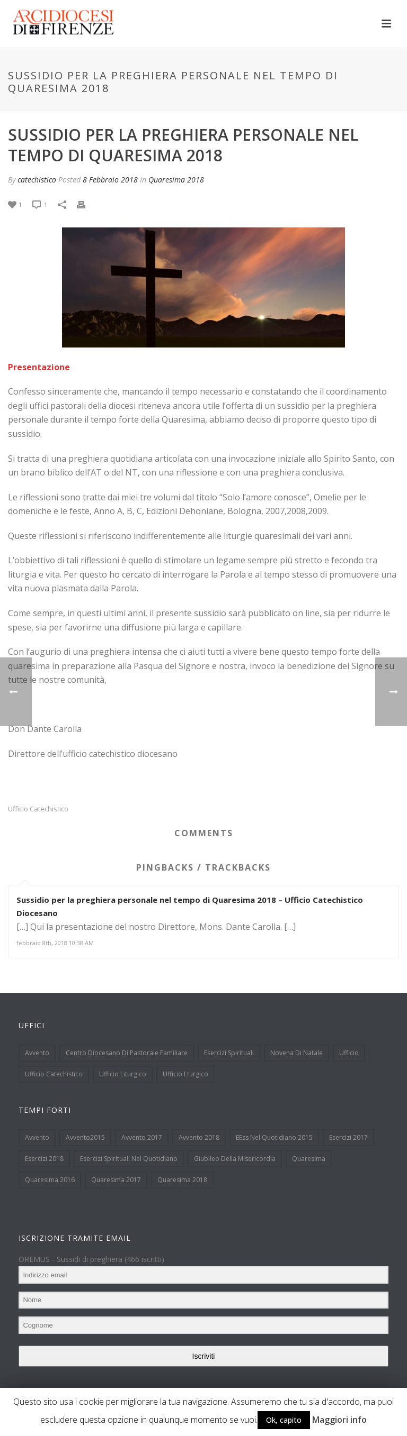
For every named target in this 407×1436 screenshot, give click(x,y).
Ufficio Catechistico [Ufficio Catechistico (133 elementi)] (54, 1073)
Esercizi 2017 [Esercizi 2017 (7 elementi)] (348, 1137)
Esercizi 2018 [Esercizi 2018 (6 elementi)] (44, 1158)
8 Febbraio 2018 (110, 180)
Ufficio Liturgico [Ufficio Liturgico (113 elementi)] (122, 1073)
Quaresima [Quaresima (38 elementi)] (308, 1158)
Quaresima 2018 (176, 180)
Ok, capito (284, 1420)
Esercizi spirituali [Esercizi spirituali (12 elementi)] (229, 1052)
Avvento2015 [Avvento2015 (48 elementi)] (85, 1137)
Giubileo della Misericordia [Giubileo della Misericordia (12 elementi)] (235, 1158)
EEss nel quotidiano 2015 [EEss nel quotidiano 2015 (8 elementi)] (274, 1137)
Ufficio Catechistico (38, 809)
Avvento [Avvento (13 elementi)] (37, 1052)
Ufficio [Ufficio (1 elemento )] (349, 1052)
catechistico (36, 180)
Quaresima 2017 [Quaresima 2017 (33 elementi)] (116, 1179)
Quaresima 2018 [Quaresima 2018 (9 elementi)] (182, 1179)
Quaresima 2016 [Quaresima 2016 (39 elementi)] (50, 1179)
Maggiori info (339, 1419)
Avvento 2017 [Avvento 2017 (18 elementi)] (141, 1137)
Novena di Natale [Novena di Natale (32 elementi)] (296, 1052)
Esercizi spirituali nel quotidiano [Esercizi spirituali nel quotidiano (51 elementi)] (129, 1158)
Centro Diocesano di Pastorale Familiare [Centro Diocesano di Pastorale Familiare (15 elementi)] (127, 1052)
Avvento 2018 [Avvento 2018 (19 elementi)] (199, 1137)
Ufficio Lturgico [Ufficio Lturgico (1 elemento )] (185, 1073)
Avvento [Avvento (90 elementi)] (37, 1137)
